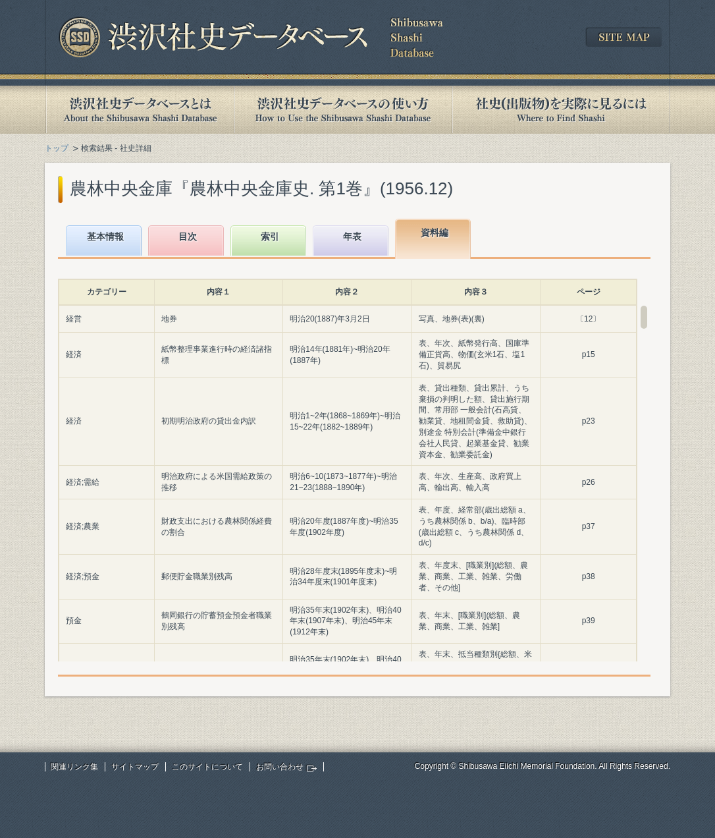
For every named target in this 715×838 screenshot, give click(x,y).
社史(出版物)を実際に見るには (561, 110)
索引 (270, 236)
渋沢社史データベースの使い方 (343, 110)
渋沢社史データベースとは (139, 110)
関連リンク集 (74, 766)
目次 (187, 236)
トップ (56, 148)
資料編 (434, 232)
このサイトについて (207, 766)
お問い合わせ (280, 766)
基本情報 (105, 236)
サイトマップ (135, 766)
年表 (352, 236)
